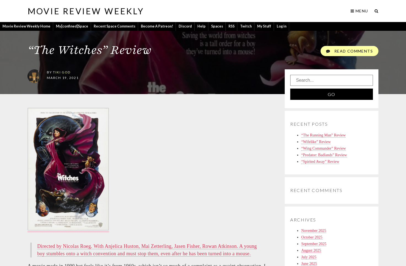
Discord (185, 26)
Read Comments (349, 51)
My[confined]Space (72, 26)
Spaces (217, 26)
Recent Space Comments (114, 26)
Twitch (246, 26)
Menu (359, 11)
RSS (231, 26)
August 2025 (311, 250)
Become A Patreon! (157, 26)
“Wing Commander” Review (323, 148)
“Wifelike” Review (316, 142)
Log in (281, 26)
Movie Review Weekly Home (26, 26)
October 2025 (311, 237)
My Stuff (264, 26)
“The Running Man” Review (323, 135)
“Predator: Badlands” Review (324, 155)
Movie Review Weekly (86, 11)
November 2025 (313, 231)
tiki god (61, 72)
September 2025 (313, 244)
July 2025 (308, 257)
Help (201, 26)
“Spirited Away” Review (320, 162)
